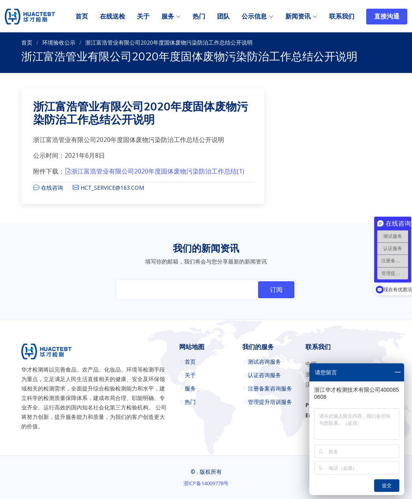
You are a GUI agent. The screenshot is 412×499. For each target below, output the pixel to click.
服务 (190, 388)
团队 (223, 16)
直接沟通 (386, 16)
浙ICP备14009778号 (206, 483)
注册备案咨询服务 (270, 388)
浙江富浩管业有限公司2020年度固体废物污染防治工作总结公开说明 (140, 113)
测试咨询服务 (264, 361)
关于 (143, 16)
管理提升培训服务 (270, 402)
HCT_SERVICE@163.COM (112, 187)
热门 (199, 16)
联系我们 (341, 16)
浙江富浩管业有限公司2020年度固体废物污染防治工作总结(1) (154, 171)
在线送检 (112, 16)
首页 (81, 16)
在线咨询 (52, 187)
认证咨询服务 (264, 375)
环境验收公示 (58, 42)
